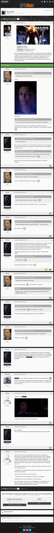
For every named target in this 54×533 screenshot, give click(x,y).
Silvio (10, 13)
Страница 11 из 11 (24, 482)
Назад (5, 482)
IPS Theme (25, 520)
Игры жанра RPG (21, 13)
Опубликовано (19, 22)
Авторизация (5, 9)
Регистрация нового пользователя (14, 498)
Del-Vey (28, 73)
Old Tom (7, 68)
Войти (39, 497)
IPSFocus (29, 520)
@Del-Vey (16, 373)
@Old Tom (24, 392)
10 (15, 482)
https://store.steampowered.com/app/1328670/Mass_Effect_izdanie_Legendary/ (33, 427)
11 (18, 482)
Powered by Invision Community (27, 528)
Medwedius (7, 369)
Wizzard (7, 388)
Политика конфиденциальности (29, 521)
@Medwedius (28, 352)
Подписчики (47, 10)
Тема (20, 521)
